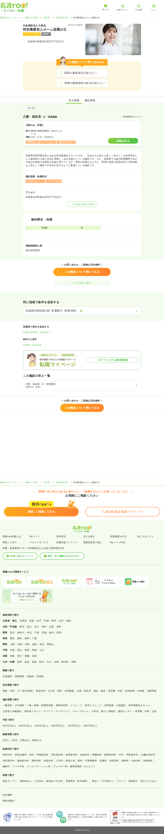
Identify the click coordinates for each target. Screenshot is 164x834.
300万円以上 (9, 725)
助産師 (40, 676)
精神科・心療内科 (131, 760)
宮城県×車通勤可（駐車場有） (37, 332)
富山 (29, 626)
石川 (36, 626)
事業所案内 (8, 800)
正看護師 (7, 676)
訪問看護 (69, 690)
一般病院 (7, 705)
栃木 (51, 632)
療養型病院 (47, 705)
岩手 (39, 620)
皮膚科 (103, 760)
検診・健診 (99, 690)
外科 (121, 754)
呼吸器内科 (42, 754)
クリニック (76, 705)
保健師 (30, 676)
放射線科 (148, 760)
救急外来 (40, 690)
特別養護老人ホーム (139, 705)
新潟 (22, 626)
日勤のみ (25, 740)
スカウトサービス (39, 542)
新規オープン (10, 781)
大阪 (12, 644)
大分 (49, 662)
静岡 (27, 638)
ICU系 (51, 690)
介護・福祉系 (84, 690)
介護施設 (121, 705)
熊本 (41, 662)
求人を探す (89, 536)
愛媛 (27, 656)
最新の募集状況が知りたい (80, 72)
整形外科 (36, 760)
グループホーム (80, 711)
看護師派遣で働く (92, 542)
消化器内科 (57, 754)
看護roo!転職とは (12, 536)
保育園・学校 (115, 690)
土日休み (39, 781)
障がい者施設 (108, 711)
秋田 (53, 620)
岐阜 (19, 638)
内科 (31, 754)
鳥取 (27, 650)
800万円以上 (90, 725)
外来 (12, 690)
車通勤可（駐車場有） (33, 345)
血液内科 (85, 754)
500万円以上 (42, 725)
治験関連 (151, 690)
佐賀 (26, 662)
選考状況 (61, 536)
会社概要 (7, 795)
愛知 (12, 638)
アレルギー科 (60, 766)
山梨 (51, 626)
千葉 (36, 632)
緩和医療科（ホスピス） (83, 766)
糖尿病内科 (110, 754)
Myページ (35, 536)
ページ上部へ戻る (82, 282)
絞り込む (30, 107)
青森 (31, 620)
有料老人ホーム (32, 711)
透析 (59, 690)
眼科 (80, 760)
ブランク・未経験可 (127, 781)
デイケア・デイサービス (56, 711)
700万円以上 (74, 725)
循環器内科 (71, 754)
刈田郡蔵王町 (62, 17)
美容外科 (7, 754)
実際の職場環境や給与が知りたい (84, 83)
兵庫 (27, 644)
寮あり (95, 781)
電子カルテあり (148, 781)
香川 (19, 656)
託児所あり (108, 781)
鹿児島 (64, 662)
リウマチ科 (18, 766)
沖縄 (73, 662)
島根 (34, 650)
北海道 (23, 620)
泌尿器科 (114, 760)
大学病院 (19, 705)
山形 (61, 620)
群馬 (59, 632)
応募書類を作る (118, 536)
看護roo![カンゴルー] (9, 17)
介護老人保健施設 (12, 711)
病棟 (5, 690)
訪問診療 (129, 690)
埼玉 (29, 632)
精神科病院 (62, 705)
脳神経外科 (23, 760)
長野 (58, 626)
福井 (44, 626)
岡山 (19, 650)
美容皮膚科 (21, 754)
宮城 (46, 620)
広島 (12, 650)
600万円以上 (58, 725)
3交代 (14, 740)
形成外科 (48, 760)
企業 (154, 711)
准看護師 (19, 676)
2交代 (6, 740)
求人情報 (74, 100)
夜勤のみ (37, 740)
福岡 (19, 662)
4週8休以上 (26, 781)
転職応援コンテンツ (67, 542)
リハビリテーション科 (39, 766)
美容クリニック (93, 705)
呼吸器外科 (132, 754)
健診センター (125, 711)
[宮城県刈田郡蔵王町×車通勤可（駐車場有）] (82, 311)
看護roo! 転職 (31, 17)
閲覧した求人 (10, 542)
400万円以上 (25, 725)
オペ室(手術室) (25, 690)
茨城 (44, 632)
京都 (19, 644)
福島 (68, 620)
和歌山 (50, 644)
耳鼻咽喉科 (91, 760)
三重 (34, 638)
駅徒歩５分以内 (54, 781)
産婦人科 (70, 760)
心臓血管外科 (148, 754)
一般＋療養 (33, 705)
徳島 (12, 656)
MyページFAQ (117, 542)
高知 (34, 656)
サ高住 (95, 711)
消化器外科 (8, 760)
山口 (42, 650)
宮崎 (56, 662)
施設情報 (90, 100)
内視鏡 (140, 690)
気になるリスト (145, 536)
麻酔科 (6, 766)
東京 (12, 632)
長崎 (34, 662)
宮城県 (47, 17)
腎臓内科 (97, 754)
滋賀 (34, 644)
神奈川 (20, 632)
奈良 (42, 644)
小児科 (59, 760)
